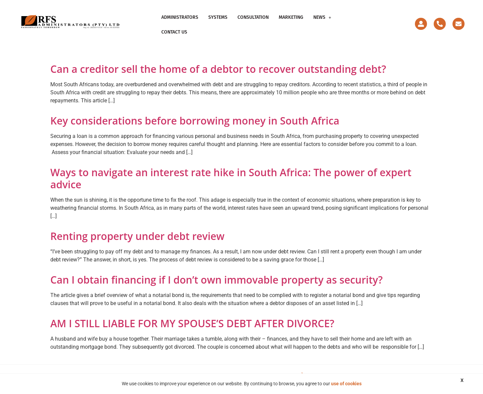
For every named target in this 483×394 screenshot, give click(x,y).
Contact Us (174, 32)
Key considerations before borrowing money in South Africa (194, 121)
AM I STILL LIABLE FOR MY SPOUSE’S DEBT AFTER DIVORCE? (192, 323)
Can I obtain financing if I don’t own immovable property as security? (216, 280)
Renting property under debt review (137, 236)
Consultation (253, 17)
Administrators (179, 17)
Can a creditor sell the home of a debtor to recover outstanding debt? (218, 69)
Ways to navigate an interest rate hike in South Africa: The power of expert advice (231, 178)
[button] (322, 17)
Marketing (291, 17)
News (322, 17)
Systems (217, 17)
